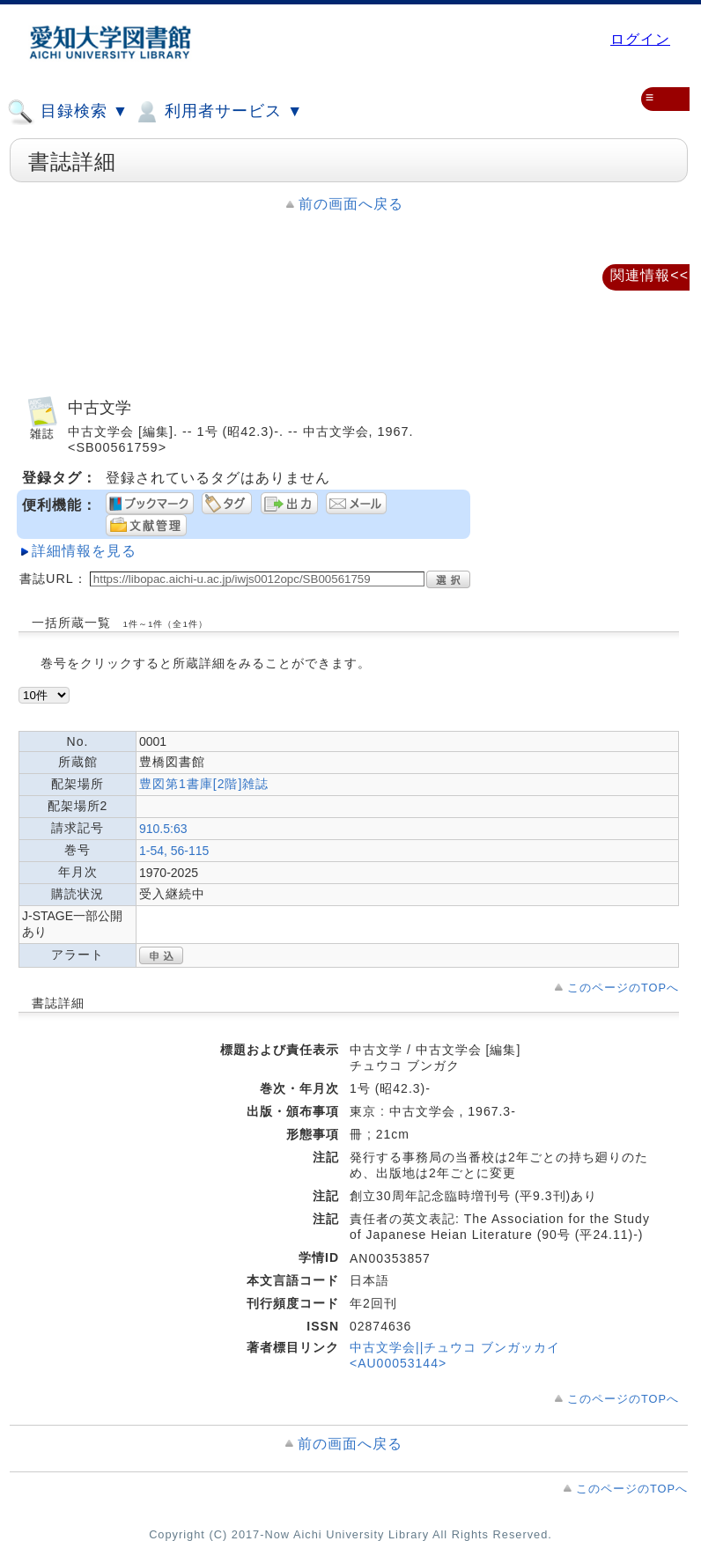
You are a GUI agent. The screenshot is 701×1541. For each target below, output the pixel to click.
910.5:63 (163, 829)
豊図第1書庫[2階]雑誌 (204, 784)
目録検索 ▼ (68, 112)
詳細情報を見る (84, 550)
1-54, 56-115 (174, 851)
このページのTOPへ (623, 987)
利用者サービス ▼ (218, 112)
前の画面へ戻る (351, 203)
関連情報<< (649, 275)
